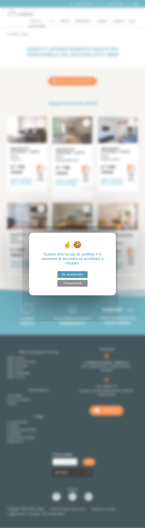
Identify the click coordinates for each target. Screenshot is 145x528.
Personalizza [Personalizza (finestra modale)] (72, 283)
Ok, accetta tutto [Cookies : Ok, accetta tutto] (72, 274)
